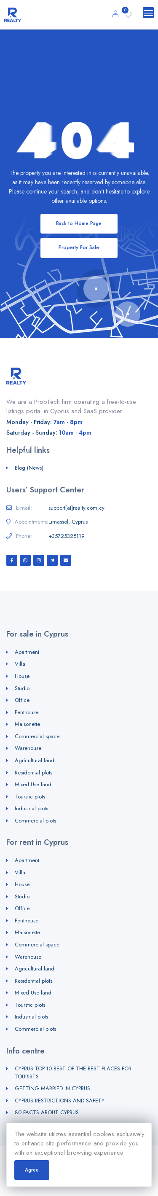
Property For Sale (79, 247)
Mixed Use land (33, 784)
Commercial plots (35, 821)
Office (22, 700)
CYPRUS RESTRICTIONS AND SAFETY (59, 1101)
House (22, 676)
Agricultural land (34, 760)
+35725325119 (66, 536)
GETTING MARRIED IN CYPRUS (52, 1088)
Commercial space (37, 736)
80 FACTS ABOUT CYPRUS (47, 1112)
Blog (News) (29, 468)
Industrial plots (31, 808)
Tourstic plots (30, 797)
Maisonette (27, 724)
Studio (22, 688)
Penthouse (26, 712)
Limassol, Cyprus (68, 522)
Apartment (27, 652)
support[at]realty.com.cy (76, 508)
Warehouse (28, 748)
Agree (32, 1170)
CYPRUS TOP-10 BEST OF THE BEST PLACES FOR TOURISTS (73, 1072)
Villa (20, 664)
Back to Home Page (79, 223)
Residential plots (33, 773)
